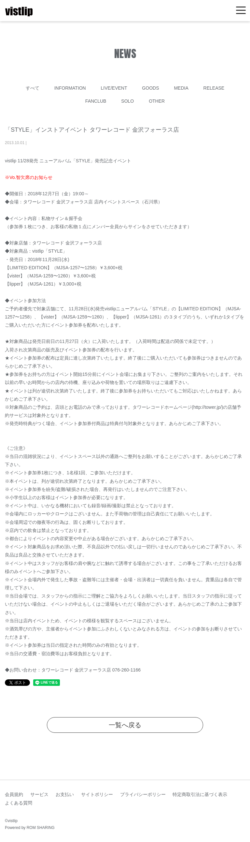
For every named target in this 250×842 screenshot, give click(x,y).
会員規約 (14, 794)
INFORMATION (70, 88)
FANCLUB (95, 101)
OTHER (157, 101)
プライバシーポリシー (143, 794)
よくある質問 (18, 802)
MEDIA (181, 88)
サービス (39, 794)
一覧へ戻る (125, 725)
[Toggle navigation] (241, 10)
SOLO (127, 101)
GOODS (150, 88)
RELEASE (214, 88)
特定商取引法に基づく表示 (200, 794)
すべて (32, 88)
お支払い (65, 794)
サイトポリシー (97, 794)
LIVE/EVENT (114, 88)
